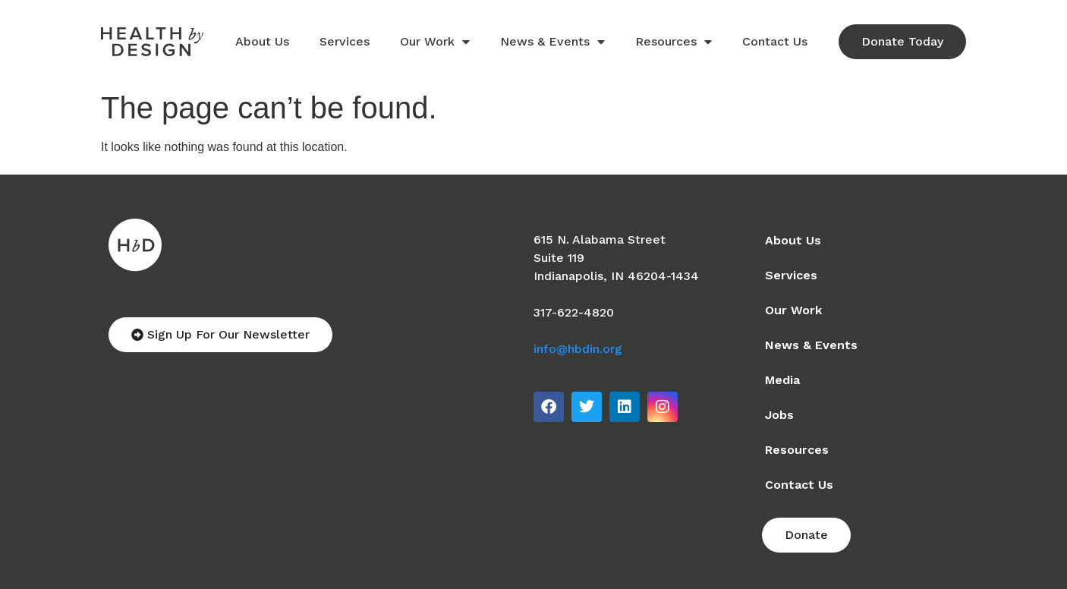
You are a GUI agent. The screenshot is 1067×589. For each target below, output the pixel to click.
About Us (262, 41)
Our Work (435, 41)
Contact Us (774, 41)
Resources (673, 41)
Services (344, 41)
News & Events (552, 41)
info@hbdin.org (578, 349)
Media (782, 380)
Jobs (779, 415)
